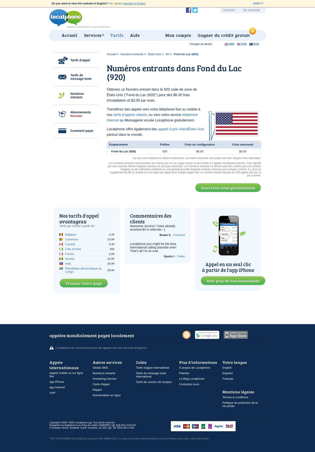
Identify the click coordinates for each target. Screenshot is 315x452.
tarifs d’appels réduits (130, 115)
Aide (135, 35)
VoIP (52, 392)
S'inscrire (229, 10)
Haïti (68, 263)
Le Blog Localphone (191, 378)
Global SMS (100, 367)
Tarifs (116, 35)
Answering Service (104, 378)
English (227, 367)
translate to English (134, 3)
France (69, 254)
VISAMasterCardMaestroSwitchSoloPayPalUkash (209, 426)
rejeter (257, 3)
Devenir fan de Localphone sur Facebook (188, 10)
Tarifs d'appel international (152, 367)
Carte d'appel (101, 384)
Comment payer (82, 131)
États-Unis (154, 54)
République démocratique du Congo (83, 270)
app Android (57, 387)
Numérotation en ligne (107, 395)
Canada (70, 244)
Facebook (179, 235)
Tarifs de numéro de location (154, 382)
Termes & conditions (235, 397)
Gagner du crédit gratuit (224, 35)
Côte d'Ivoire (73, 249)
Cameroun (72, 239)
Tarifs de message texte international (151, 375)
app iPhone (56, 381)
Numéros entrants (77, 95)
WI (167, 54)
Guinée (69, 258)
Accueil (69, 35)
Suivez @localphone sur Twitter (195, 10)
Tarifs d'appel (80, 60)
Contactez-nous (189, 384)
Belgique (70, 234)
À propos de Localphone (194, 367)
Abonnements (80, 114)
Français (227, 378)
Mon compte (178, 35)
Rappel (97, 389)
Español (227, 373)
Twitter (181, 256)
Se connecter (251, 10)
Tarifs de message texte (81, 76)
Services (92, 35)
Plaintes (184, 373)
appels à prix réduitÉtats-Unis (181, 129)
